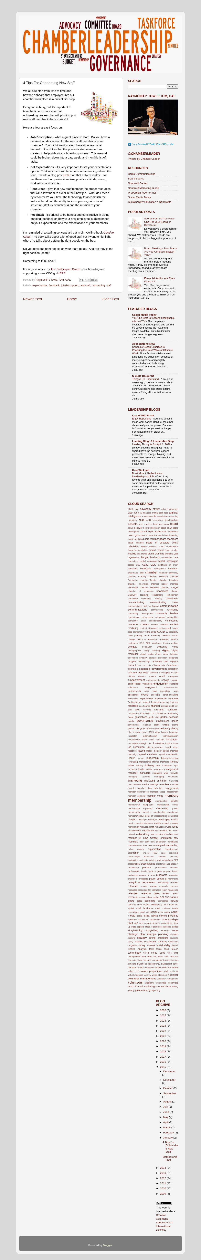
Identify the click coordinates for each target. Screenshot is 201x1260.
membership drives (167, 804)
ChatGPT (132, 595)
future (130, 717)
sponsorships (170, 919)
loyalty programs (154, 769)
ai (141, 513)
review (142, 897)
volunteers (135, 982)
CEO (153, 564)
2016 (163, 1061)
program (158, 871)
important (173, 732)
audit (141, 520)
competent (160, 617)
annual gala (157, 513)
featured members (160, 702)
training (166, 960)
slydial (131, 908)
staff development (142, 923)
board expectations (151, 531)
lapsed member (154, 751)
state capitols (137, 927)
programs (161, 874)
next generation (158, 842)
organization (154, 849)
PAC (155, 852)
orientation (133, 852)
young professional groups (142, 990)
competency (147, 617)
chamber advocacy (168, 573)
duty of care (140, 665)
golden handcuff (169, 717)
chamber (151, 572)
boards (132, 553)
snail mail (144, 912)
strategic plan (136, 934)
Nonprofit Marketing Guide (143, 188)
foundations (133, 713)
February (169, 1132)
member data (145, 788)
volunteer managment (167, 978)
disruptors (173, 658)
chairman (173, 568)
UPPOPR (166, 967)
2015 (163, 1066)
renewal (153, 886)
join (148, 747)
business (155, 557)
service (174, 900)
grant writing (161, 725)
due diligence (171, 661)
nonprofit (160, 845)
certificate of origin (168, 565)
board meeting (171, 535)
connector (133, 624)
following (147, 709)
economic (133, 669)
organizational (171, 849)
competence (134, 617)
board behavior (135, 528)
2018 (163, 1051)
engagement (160, 683)
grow (156, 728)
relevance (133, 886)
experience (160, 698)
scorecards (163, 901)
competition (172, 617)
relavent (174, 882)
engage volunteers (143, 684)
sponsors (143, 919)
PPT (176, 860)
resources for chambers (149, 890)
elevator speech (147, 676)
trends (131, 967)
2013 (163, 1172)
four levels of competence (153, 713)
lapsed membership (168, 754)
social (154, 912)
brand (151, 553)
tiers (169, 953)
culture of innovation (146, 639)
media (145, 784)
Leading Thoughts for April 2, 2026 (151, 444)
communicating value (164, 602)
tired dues (147, 956)
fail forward (144, 702)
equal (154, 691)
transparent (166, 964)
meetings (154, 784)
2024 (163, 1020)
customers (133, 643)
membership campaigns (140, 804)
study (130, 941)
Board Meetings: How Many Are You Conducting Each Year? (160, 251)
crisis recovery (152, 635)
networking (142, 834)
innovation (172, 739)
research (163, 886)
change (174, 591)
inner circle (148, 739)
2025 (163, 1015)
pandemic (173, 853)
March (167, 1127)
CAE (176, 557)
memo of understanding (156, 816)
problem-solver (163, 864)
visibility (147, 975)
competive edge (137, 621)
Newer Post (32, 299)
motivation (159, 827)
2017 (163, 1056)
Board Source (136, 178)
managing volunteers (166, 776)
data (148, 643)
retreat (175, 893)
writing (175, 986)
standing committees (162, 923)
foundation (172, 709)
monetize (166, 823)
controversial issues (168, 628)
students (174, 938)
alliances (147, 513)
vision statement (159, 975)
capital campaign (148, 561)
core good (150, 631)
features (174, 702)
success (138, 941)
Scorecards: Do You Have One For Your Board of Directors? (159, 221)
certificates (133, 568)
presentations (148, 863)
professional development (140, 871)
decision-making (170, 643)
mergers (132, 819)
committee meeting (151, 598)
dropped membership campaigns (145, 661)
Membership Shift (170, 1158)
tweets (151, 967)
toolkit (160, 956)
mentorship (173, 816)
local (158, 765)
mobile (157, 823)
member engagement (166, 788)
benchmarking (171, 520)
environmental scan (138, 691)
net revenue (161, 830)
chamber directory (137, 576)
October (168, 1088)
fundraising (173, 713)
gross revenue (147, 728)
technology (134, 952)
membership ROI (136, 816)
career (131, 565)
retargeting (173, 890)
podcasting (133, 860)
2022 (163, 1030)
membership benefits (166, 801)
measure (137, 784)
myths (168, 827)
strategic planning (157, 934)
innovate (160, 739)
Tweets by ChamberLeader (144, 158)
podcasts (143, 860)
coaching (144, 595)
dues (131, 665)
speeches (132, 919)
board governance (137, 535)
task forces (171, 949)
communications (137, 609)
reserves (174, 886)
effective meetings (138, 672)
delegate (132, 646)
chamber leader (159, 584)
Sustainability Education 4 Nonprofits (149, 201)
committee (133, 598)
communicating (136, 602)
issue (175, 743)
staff (108, 285)
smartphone (133, 912)
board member (151, 539)
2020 (163, 1041)
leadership (152, 757)
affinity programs (169, 509)
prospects (143, 879)
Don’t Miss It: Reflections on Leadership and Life (147, 475)
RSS (167, 897)
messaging (164, 819)
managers (145, 773)
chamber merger (169, 587)
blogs (166, 524)
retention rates (150, 893)
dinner (158, 654)
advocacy (145, 508)
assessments (149, 516)
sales (139, 900)
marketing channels (155, 780)
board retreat (157, 550)
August (167, 1101)
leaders (140, 758)
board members (168, 538)
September (169, 1093)
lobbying (149, 765)
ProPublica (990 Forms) (142, 192)
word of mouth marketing (141, 986)
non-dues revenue (146, 845)
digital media (146, 654)
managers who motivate (165, 773)
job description (69, 285)
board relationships (168, 546)
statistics (167, 927)
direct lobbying (170, 654)
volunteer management (142, 978)
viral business (171, 971)
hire (130, 732)
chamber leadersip (149, 587)
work (157, 986)
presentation (134, 864)
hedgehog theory (169, 728)
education (173, 669)
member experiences (138, 792)
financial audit (167, 706)
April (166, 1122)
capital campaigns (168, 561)
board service (171, 550)
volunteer (173, 975)
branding (159, 553)
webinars (149, 983)
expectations (39, 285)
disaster (152, 658)
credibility (173, 632)
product (174, 864)
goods (131, 721)
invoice (168, 743)
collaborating (157, 595)
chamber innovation (138, 584)
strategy (142, 937)
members (171, 795)
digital (165, 650)
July (166, 1106)
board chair (166, 528)
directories (133, 658)
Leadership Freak (143, 415)
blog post (158, 524)
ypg (159, 990)
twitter (158, 967)
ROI (162, 897)
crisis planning (135, 635)
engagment (151, 687)
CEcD (145, 564)
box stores (142, 554)
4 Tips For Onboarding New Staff (170, 1147)
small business (144, 908)
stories (175, 927)
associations (162, 516)
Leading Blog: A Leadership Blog (153, 441)
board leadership (156, 535)
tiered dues (158, 952)
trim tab (138, 967)
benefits (132, 524)
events (144, 694)
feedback (54, 285)
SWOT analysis (137, 949)
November (169, 1079)
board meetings (135, 539)
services (132, 904)
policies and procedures (161, 860)
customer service (168, 639)
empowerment (136, 679)
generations (141, 717)
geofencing (154, 717)
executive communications (164, 695)
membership (139, 800)
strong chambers (158, 938)
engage (165, 680)
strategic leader (169, 930)
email (161, 676)
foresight (159, 709)
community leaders (167, 613)
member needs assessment (164, 792)
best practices (145, 524)
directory (143, 658)
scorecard (150, 900)
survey (141, 945)
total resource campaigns (150, 960)
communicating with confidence (143, 606)
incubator (132, 736)
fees (141, 706)
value (175, 967)
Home (72, 299)
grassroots (133, 728)
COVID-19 (162, 631)
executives (133, 698)
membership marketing (139, 812)
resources (132, 890)
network (131, 834)
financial (155, 706)
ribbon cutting (152, 897)
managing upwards (139, 776)
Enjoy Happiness (142, 418)
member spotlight (136, 796)
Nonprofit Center (137, 183)
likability (139, 765)
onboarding (98, 285)
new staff (85, 285)
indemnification (150, 736)
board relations (149, 546)
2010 (163, 1188)
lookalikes (167, 765)
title (154, 956)
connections (171, 620)
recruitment (148, 882)
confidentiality (155, 621)
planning (174, 856)
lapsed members (148, 754)
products (147, 867)
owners (146, 853)
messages (152, 819)
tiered (146, 953)
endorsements (153, 680)
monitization (133, 827)
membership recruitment (165, 812)
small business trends (166, 908)
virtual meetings (135, 975)
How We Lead (140, 470)
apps (166, 513)
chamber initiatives (168, 580)
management (171, 769)
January (168, 1137)
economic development (153, 668)
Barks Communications (141, 173)
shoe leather (143, 904)
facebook (173, 698)
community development (140, 613)
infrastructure (134, 739)
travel (175, 964)
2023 (163, 1025)
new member (166, 834)
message (142, 819)
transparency (154, 964)
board (174, 523)
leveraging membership (139, 762)
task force (155, 949)
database (156, 643)
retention (133, 893)
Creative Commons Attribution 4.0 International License (164, 1222)
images (164, 732)
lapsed (141, 750)
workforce (166, 986)
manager (132, 773)
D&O (142, 643)
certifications (160, 568)
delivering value (167, 646)
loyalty (141, 769)
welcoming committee (167, 983)
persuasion (149, 856)
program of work (146, 875)
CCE (138, 565)
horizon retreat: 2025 (143, 732)
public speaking (157, 878)
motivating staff (147, 827)
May (166, 1117)
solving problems (168, 915)
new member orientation (157, 838)
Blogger (107, 1245)
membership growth (167, 808)
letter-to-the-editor (169, 758)
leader (131, 758)
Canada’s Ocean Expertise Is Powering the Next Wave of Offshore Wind (152, 350)
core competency (136, 632)
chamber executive (158, 576)
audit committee (154, 520)
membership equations (140, 808)
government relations (139, 725)
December (169, 1071)
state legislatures (153, 927)
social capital (164, 912)
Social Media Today (139, 197)
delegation (147, 647)
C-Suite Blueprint (143, 375)
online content (136, 849)
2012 (163, 1178)
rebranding (173, 879)
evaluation (165, 691)
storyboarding (135, 930)
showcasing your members (164, 904)
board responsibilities (138, 550)
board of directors (157, 542)
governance (144, 720)
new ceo (154, 834)
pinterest (162, 856)
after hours (134, 512)
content (145, 624)
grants (175, 725)
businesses (166, 557)
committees (172, 598)
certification (146, 568)
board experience (170, 531)
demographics (134, 650)
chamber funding (148, 580)
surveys (151, 945)
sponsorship (155, 919)
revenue (133, 897)
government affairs (167, 721)
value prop (133, 971)
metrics (174, 819)
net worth (173, 830)
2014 (163, 1167)
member (164, 784)
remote (144, 886)
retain (164, 890)
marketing (135, 780)
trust (145, 967)
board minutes (135, 543)
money (175, 823)
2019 (163, 1046)
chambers (162, 591)
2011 (163, 1183)
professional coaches (166, 867)
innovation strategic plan (140, 743)
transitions (142, 964)
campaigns (133, 561)
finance (146, 706)
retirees (165, 893)
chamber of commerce (140, 591)
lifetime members (160, 762)
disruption (162, 658)
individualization (170, 736)
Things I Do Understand (145, 379)
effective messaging (159, 672)
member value (155, 795)
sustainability (163, 945)
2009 (163, 1193)
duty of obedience (169, 665)
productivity (133, 867)
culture (166, 635)
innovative (158, 743)
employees (173, 676)
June (166, 1112)
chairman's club (135, 573)
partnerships (134, 856)
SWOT (175, 945)
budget (144, 557)
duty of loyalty (153, 665)
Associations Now (143, 343)
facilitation (132, 702)
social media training (147, 916)
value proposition (151, 971)
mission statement (144, 823)
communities (157, 610)
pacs (163, 853)
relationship (162, 882)
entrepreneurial (171, 687)
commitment (172, 595)
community (172, 609)
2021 (163, 1035)
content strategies (148, 628)
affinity (156, 509)
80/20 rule (133, 509)
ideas (157, 732)
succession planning (155, 941)
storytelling (151, 930)
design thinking (152, 650)
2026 (163, 1010)
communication (169, 605)
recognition (134, 882)
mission (131, 823)
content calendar (159, 624)
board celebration (151, 528)
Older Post (110, 299)
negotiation (148, 830)
